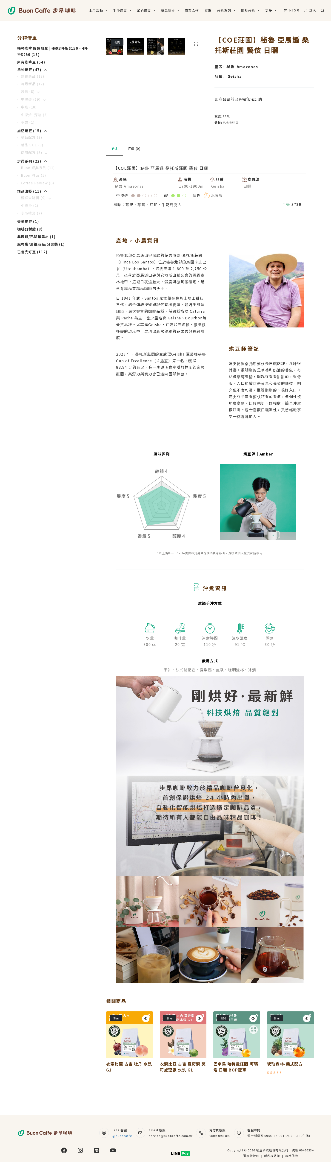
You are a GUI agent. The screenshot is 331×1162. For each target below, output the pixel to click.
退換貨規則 (251, 1155)
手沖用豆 (123, 10)
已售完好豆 (230, 122)
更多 (271, 10)
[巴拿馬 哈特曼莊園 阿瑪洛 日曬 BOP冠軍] (236, 1061)
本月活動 (99, 10)
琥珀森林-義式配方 (285, 1090)
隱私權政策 (272, 1155)
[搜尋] (322, 10)
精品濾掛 (171, 10)
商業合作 (192, 10)
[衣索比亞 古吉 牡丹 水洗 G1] (129, 1061)
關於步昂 (251, 10)
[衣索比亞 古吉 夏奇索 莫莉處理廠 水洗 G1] (183, 1061)
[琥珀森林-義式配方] (290, 1061)
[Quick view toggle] (145, 1045)
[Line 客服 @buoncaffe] (104, 1133)
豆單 (208, 10)
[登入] (310, 10)
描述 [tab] (114, 175)
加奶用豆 (147, 10)
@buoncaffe (122, 1135)
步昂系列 (227, 10)
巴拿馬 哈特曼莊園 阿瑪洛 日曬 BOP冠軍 (235, 1093)
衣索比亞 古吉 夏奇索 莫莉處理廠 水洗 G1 (183, 1093)
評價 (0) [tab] (134, 175)
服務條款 (291, 1155)
